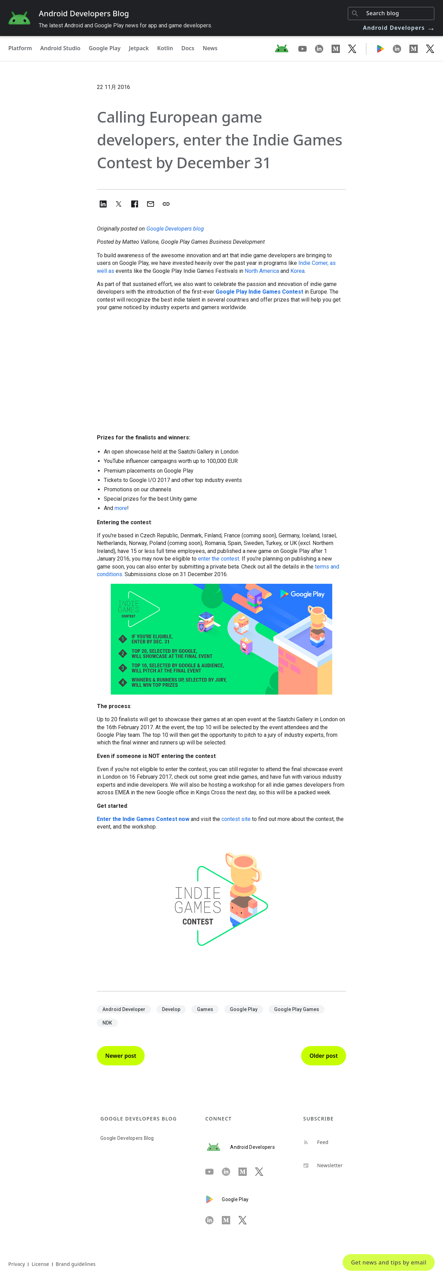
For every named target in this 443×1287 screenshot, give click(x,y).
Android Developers (399, 28)
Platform (20, 48)
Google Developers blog (175, 228)
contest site (236, 819)
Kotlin (165, 48)
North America (262, 271)
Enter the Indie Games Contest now (143, 819)
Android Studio (60, 48)
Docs (188, 48)
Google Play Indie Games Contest (259, 291)
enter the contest (218, 558)
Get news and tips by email (388, 1262)
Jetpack (139, 48)
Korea (297, 271)
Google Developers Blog (127, 1138)
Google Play (104, 48)
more (121, 508)
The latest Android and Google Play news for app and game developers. (125, 25)
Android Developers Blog (84, 13)
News (210, 48)
